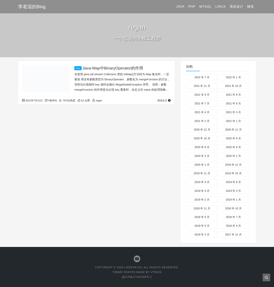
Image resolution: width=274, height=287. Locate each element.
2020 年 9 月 (233, 138)
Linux (220, 6)
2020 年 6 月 (233, 147)
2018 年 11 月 (202, 208)
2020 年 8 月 (201, 147)
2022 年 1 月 (233, 77)
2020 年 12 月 (202, 129)
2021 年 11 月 (202, 85)
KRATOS (129, 272)
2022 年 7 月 (201, 77)
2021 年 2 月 (201, 121)
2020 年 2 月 (233, 155)
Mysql (205, 6)
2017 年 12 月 (233, 234)
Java (180, 6)
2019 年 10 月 (233, 173)
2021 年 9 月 (201, 94)
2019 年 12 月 (233, 164)
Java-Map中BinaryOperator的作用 (112, 68)
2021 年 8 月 (233, 94)
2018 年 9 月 (201, 216)
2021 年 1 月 (233, 121)
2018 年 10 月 (233, 208)
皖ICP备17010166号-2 (137, 276)
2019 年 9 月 (201, 182)
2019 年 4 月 (201, 190)
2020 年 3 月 (201, 155)
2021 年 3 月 (233, 112)
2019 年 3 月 (233, 190)
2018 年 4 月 (233, 225)
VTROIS (156, 272)
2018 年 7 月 (233, 216)
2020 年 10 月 (202, 138)
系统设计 (236, 6)
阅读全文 (164, 100)
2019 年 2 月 (201, 199)
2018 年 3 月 (201, 234)
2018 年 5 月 (201, 225)
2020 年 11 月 (233, 129)
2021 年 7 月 (201, 103)
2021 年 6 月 (233, 103)
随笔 (250, 6)
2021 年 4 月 (201, 112)
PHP (191, 6)
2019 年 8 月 (233, 182)
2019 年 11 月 (202, 173)
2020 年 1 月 (201, 164)
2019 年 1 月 (233, 199)
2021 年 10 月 (233, 85)
